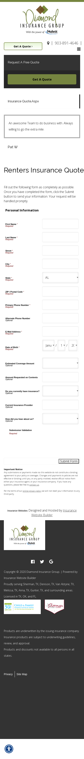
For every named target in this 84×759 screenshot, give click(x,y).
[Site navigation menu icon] (79, 48)
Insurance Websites (17, 510)
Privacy (8, 674)
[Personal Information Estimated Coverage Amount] (60, 363)
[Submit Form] (69, 461)
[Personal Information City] (60, 264)
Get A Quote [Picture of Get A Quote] (23, 46)
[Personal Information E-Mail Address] (60, 331)
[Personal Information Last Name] (60, 237)
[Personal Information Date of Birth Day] (61, 345)
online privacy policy (32, 491)
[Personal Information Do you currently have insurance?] (60, 391)
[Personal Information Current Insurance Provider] (60, 405)
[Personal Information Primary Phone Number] (60, 305)
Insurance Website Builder (20, 578)
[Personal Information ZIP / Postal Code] (60, 291)
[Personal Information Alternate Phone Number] (60, 318)
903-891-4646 (66, 43)
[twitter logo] (42, 561)
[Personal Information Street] (60, 250)
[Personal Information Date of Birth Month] (48, 345)
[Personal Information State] (60, 277)
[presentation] (38, 442)
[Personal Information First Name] (60, 224)
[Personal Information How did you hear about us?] (60, 418)
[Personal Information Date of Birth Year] (72, 345)
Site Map (22, 674)
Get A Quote (42, 79)
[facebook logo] (33, 561)
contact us (34, 484)
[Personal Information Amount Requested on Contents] (60, 377)
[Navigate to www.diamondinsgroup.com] (48, 43)
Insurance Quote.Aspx (23, 101)
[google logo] (51, 561)
